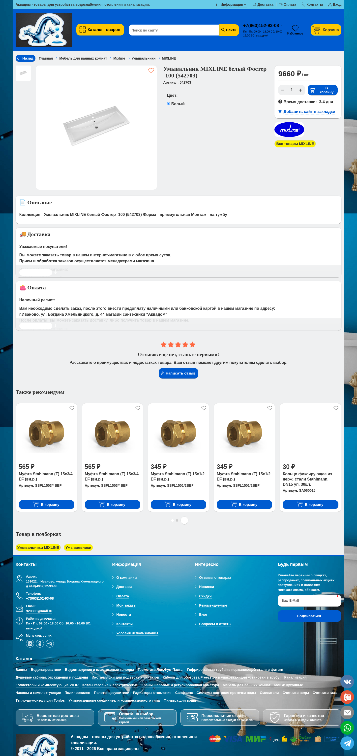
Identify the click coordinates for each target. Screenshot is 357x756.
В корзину (321, 90)
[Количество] (292, 90)
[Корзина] (326, 30)
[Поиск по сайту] (174, 30)
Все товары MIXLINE (296, 144)
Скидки (205, 596)
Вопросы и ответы (215, 624)
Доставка (124, 587)
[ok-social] (40, 644)
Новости (123, 615)
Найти (229, 30)
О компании (126, 578)
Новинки (206, 587)
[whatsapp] (347, 728)
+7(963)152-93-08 (261, 25)
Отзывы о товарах (215, 578)
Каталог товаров (99, 29)
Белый (178, 104)
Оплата (122, 596)
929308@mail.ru (39, 611)
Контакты (124, 624)
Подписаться (309, 616)
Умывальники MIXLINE (39, 548)
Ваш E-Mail (290, 601)
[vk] (30, 644)
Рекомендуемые (213, 606)
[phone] (347, 697)
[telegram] (50, 644)
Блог (203, 615)
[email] (347, 712)
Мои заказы (126, 606)
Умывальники (82, 548)
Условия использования (137, 634)
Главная (46, 58)
